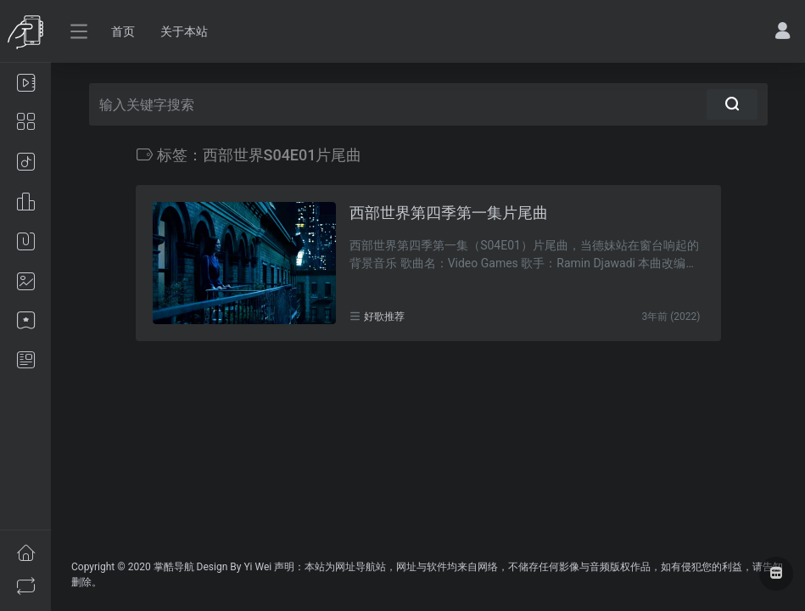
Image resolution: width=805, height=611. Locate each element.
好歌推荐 (384, 316)
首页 (123, 31)
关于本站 (184, 31)
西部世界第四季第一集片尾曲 (448, 212)
